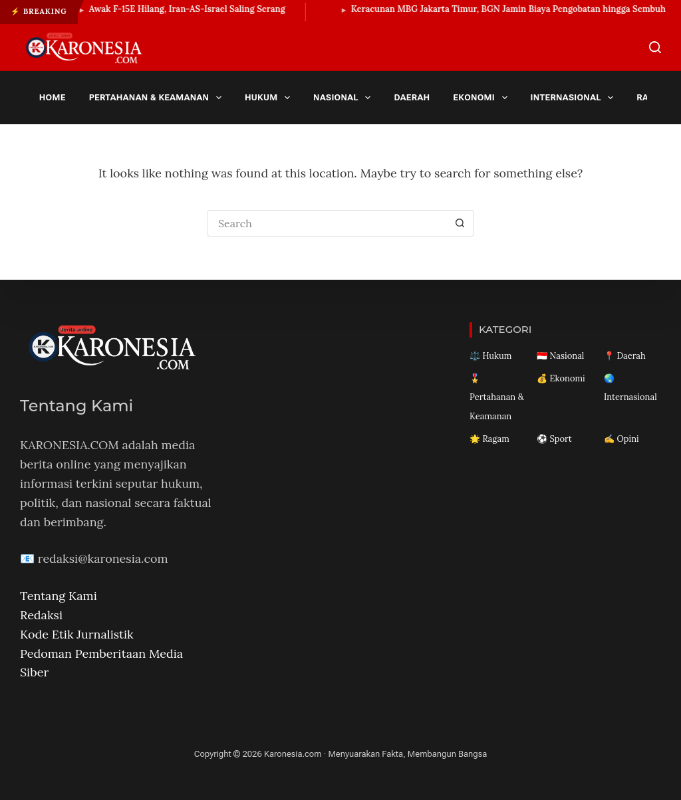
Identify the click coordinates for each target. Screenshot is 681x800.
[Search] (655, 47)
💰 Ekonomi (561, 378)
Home (52, 97)
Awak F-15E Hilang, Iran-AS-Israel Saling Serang (194, 9)
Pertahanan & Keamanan (158, 98)
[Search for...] (327, 223)
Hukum (270, 98)
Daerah (412, 97)
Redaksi (41, 615)
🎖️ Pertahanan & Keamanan (497, 398)
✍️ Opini (621, 439)
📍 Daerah (625, 355)
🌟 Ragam (489, 439)
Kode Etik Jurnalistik (77, 634)
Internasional (574, 98)
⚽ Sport (554, 439)
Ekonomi (482, 98)
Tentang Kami (58, 595)
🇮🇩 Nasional (560, 355)
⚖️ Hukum (490, 355)
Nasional (344, 98)
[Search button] (460, 223)
